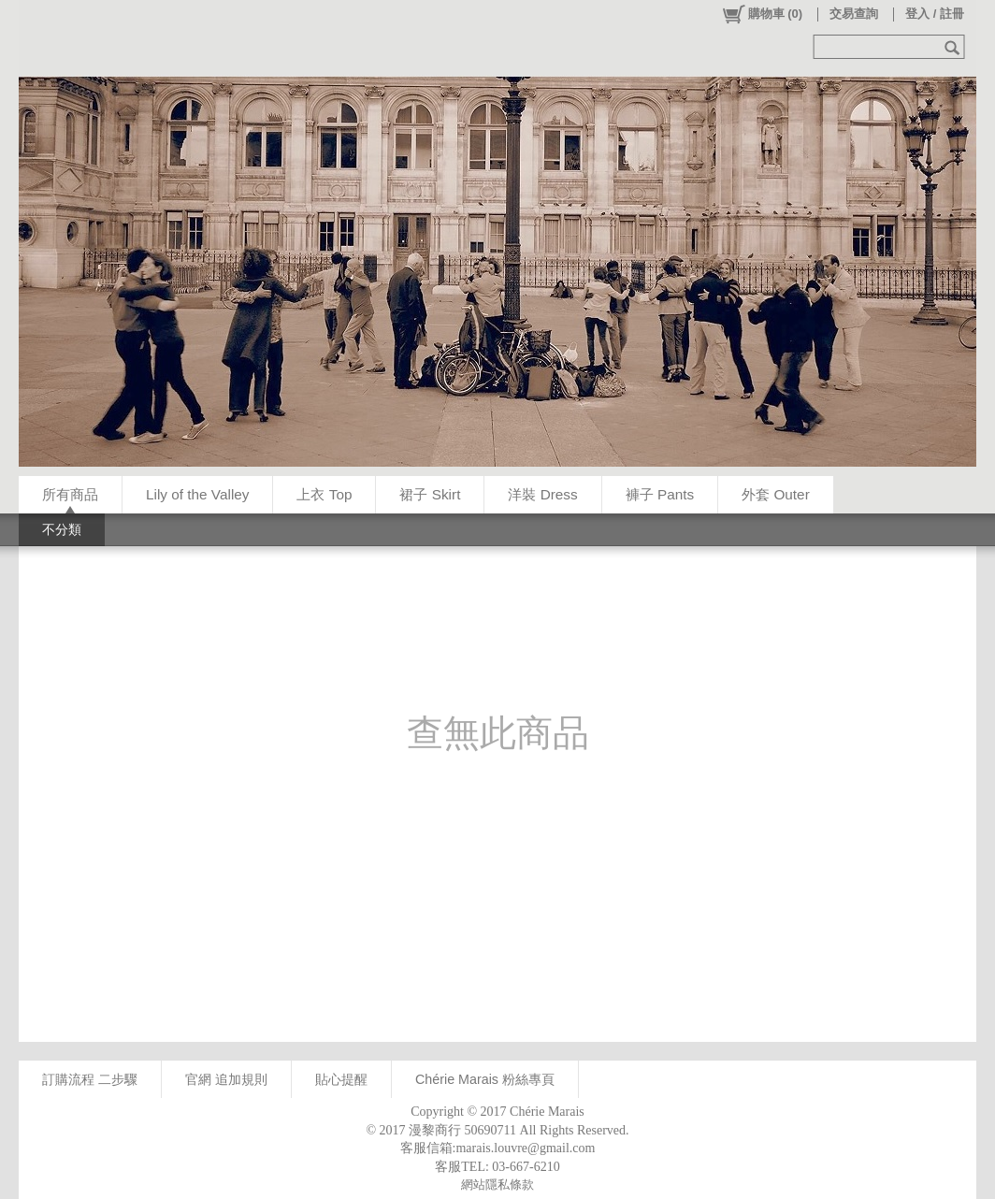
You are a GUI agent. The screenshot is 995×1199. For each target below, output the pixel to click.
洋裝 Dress (542, 494)
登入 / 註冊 (934, 14)
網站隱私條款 (497, 1184)
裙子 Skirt (429, 494)
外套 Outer (776, 494)
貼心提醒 (341, 1079)
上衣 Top (324, 494)
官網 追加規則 (226, 1079)
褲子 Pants (660, 494)
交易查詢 (853, 14)
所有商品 (70, 494)
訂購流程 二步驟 (89, 1079)
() (761, 14)
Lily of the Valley (197, 494)
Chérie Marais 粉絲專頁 (485, 1079)
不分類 (61, 529)
